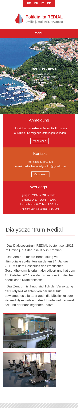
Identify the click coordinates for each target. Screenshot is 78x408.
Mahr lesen (39, 140)
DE (49, 3)
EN (36, 3)
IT (42, 3)
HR (29, 3)
